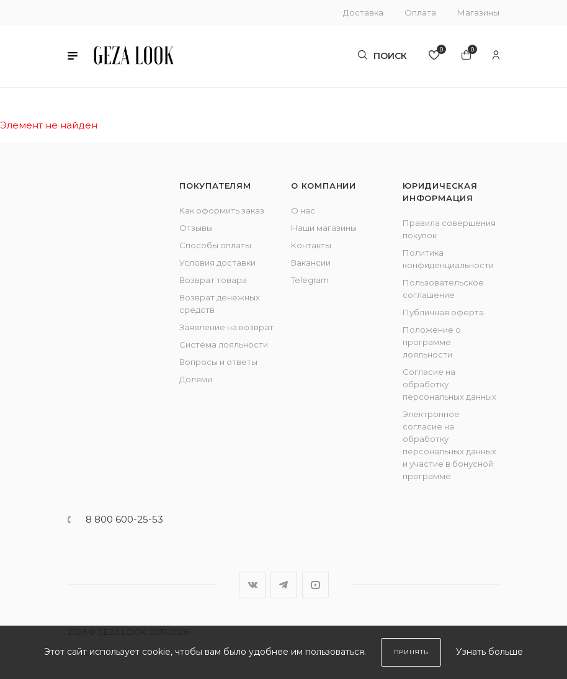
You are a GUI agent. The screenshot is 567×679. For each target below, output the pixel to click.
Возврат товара (213, 280)
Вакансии (311, 263)
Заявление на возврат (226, 327)
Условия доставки (217, 263)
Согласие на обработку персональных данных (449, 384)
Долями (195, 379)
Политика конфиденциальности (448, 259)
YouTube (315, 585)
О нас (303, 210)
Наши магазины (324, 228)
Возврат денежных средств (219, 303)
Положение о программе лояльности (432, 342)
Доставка (363, 12)
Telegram (310, 280)
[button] (73, 55)
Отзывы (196, 228)
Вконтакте (252, 585)
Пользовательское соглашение (443, 288)
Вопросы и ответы (218, 362)
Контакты (311, 245)
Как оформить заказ (221, 210)
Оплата (420, 12)
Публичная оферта (443, 312)
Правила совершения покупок (449, 229)
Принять (411, 652)
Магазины (478, 12)
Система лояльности (223, 344)
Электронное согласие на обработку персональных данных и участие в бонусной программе (449, 445)
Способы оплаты (215, 245)
